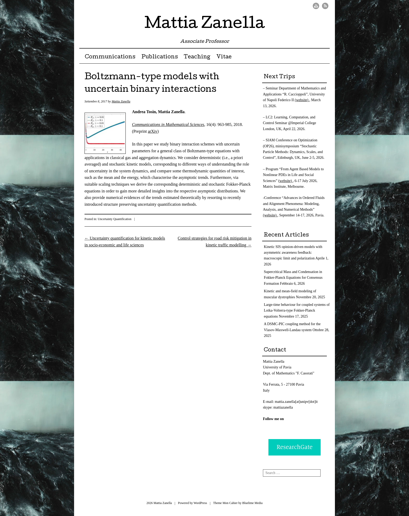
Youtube (316, 6)
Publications (159, 57)
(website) (302, 100)
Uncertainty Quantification (114, 219)
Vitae (224, 57)
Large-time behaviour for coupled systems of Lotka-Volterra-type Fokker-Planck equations (297, 310)
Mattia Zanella (205, 24)
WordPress (200, 503)
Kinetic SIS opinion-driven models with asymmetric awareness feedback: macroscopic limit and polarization (293, 252)
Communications (110, 57)
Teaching (197, 57)
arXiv (152, 131)
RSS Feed (325, 6)
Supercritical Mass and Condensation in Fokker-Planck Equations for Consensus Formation (293, 278)
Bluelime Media (252, 503)
